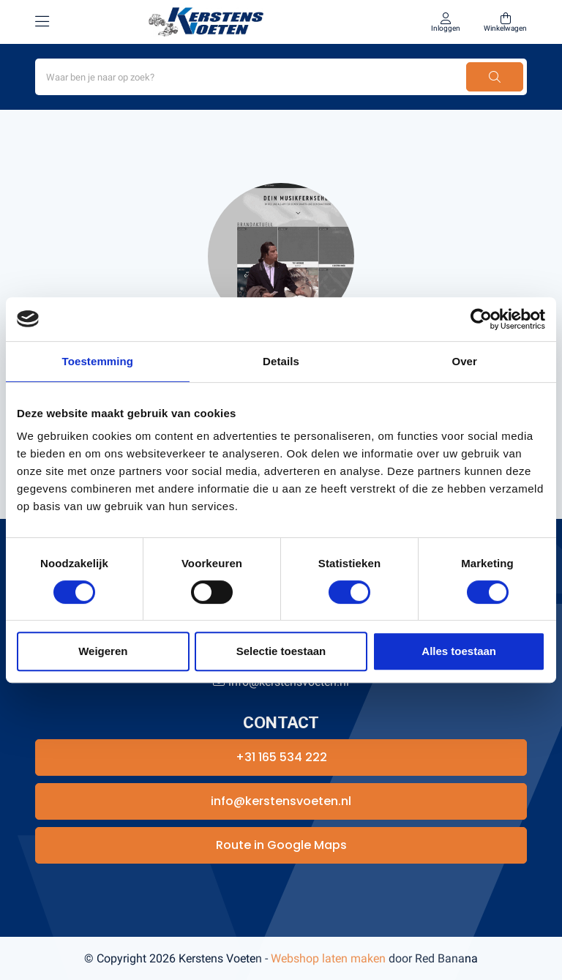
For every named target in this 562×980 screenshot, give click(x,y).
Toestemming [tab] (98, 361)
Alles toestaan (459, 651)
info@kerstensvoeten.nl (281, 801)
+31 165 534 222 (281, 757)
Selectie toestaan (281, 651)
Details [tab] (281, 361)
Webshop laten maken (328, 958)
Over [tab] (464, 361)
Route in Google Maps (281, 845)
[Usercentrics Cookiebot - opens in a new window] (481, 319)
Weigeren (102, 651)
